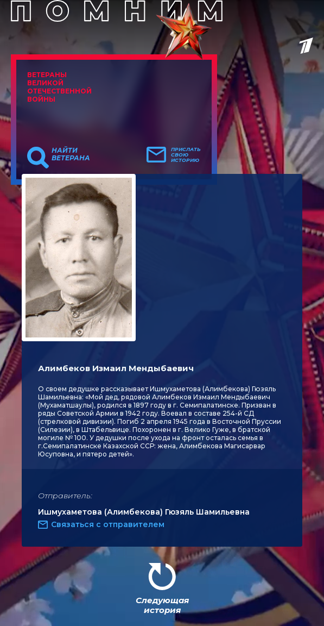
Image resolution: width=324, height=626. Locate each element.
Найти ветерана (71, 154)
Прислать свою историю (186, 155)
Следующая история (162, 605)
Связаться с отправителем (107, 524)
